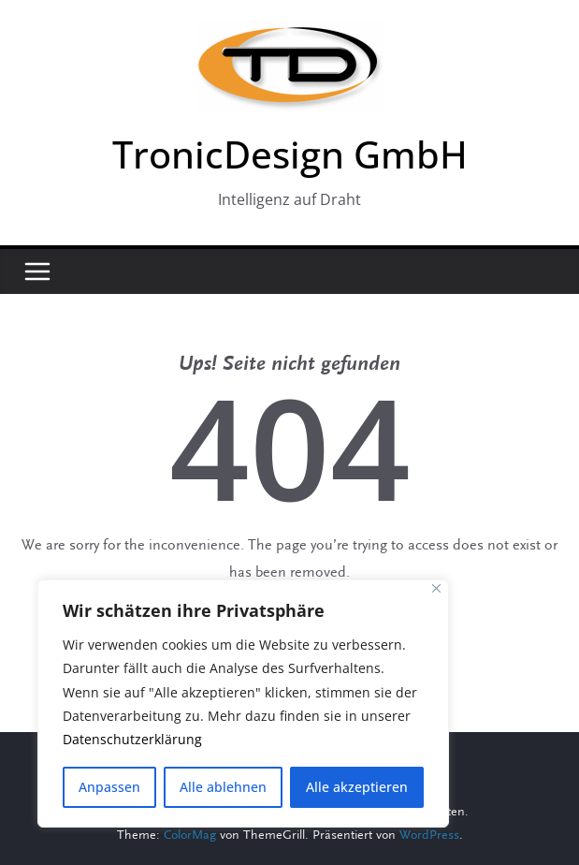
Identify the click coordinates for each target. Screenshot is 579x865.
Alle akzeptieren (357, 787)
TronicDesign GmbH (290, 154)
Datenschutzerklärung (132, 740)
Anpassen (109, 787)
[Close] (436, 589)
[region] (243, 704)
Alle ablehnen (223, 787)
